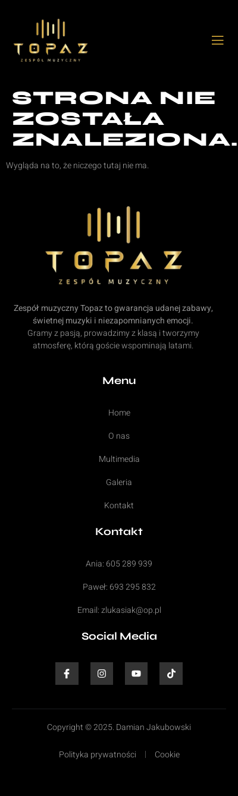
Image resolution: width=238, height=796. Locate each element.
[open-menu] (218, 41)
